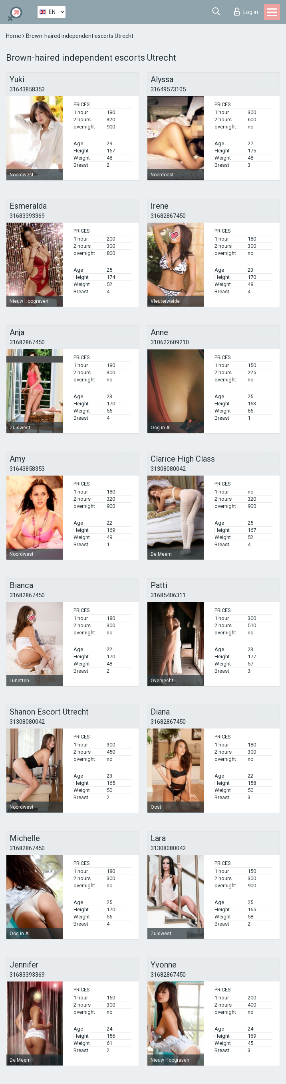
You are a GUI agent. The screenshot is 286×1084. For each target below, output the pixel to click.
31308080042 (168, 468)
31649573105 (168, 89)
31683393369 (27, 215)
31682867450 (168, 215)
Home (14, 36)
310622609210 (170, 342)
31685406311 (168, 595)
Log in (246, 11)
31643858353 (27, 89)
